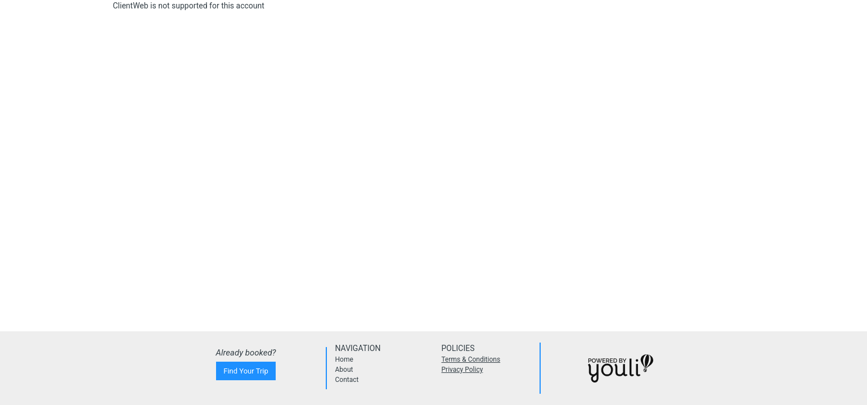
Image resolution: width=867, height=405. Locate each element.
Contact (347, 380)
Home (344, 359)
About (344, 370)
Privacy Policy (462, 370)
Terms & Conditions (471, 359)
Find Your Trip (245, 371)
